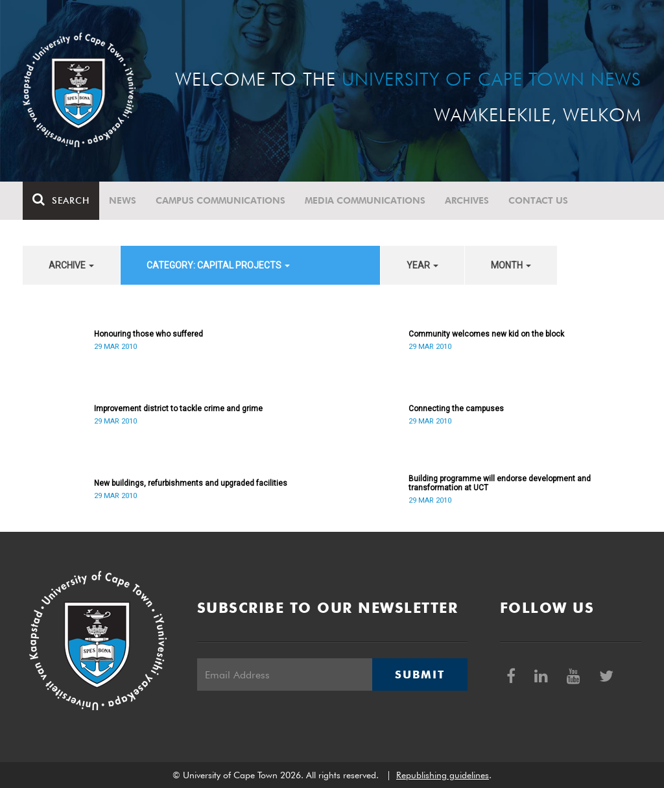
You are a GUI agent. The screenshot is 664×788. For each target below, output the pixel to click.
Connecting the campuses (456, 408)
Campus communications (220, 200)
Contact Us (538, 200)
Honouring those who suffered (148, 334)
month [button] (511, 265)
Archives (467, 200)
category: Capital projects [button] (218, 265)
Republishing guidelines (442, 775)
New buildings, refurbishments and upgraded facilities (190, 483)
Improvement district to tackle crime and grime (178, 408)
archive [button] (71, 265)
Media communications (365, 200)
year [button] (422, 265)
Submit (419, 674)
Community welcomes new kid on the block (486, 334)
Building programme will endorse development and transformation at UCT (500, 483)
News (122, 200)
